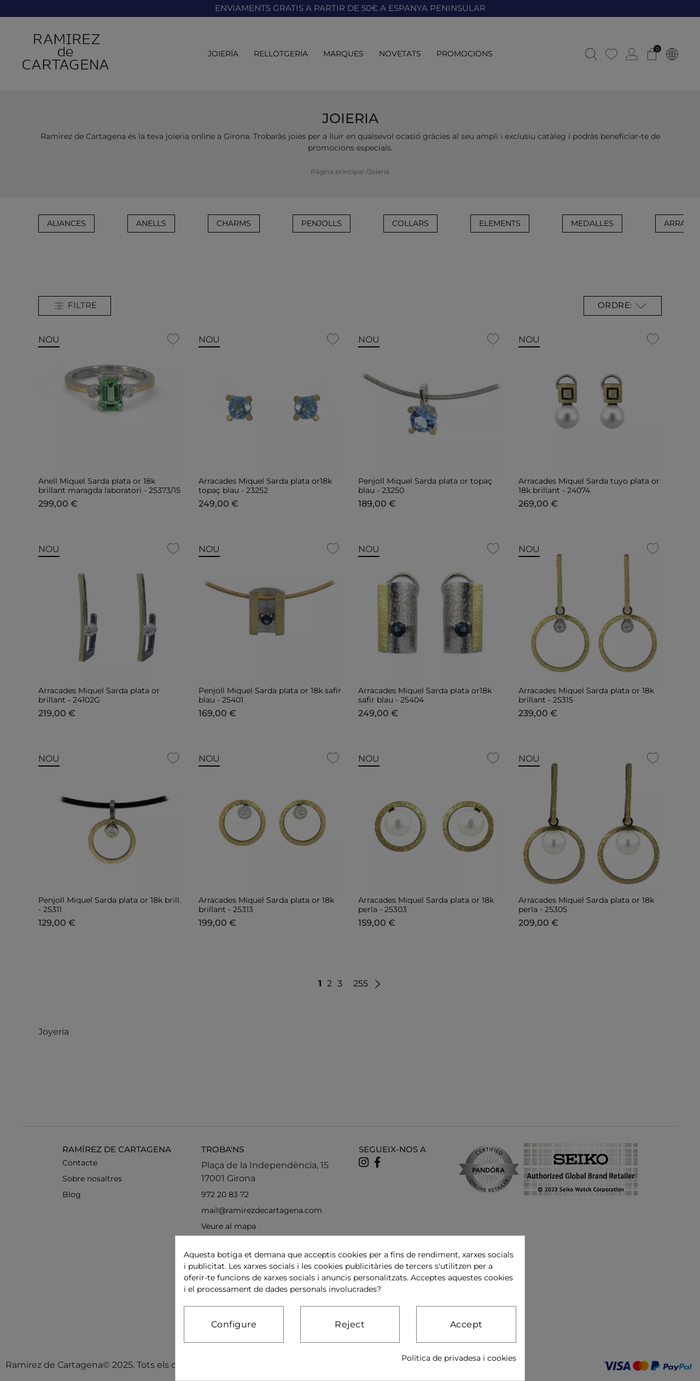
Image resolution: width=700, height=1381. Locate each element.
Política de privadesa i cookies (458, 1358)
